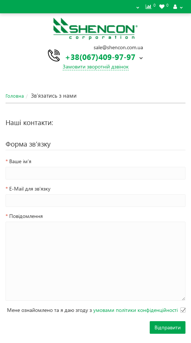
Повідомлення (26, 215)
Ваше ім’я (20, 161)
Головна (15, 96)
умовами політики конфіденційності (135, 309)
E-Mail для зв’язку (30, 188)
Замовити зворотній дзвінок (96, 66)
